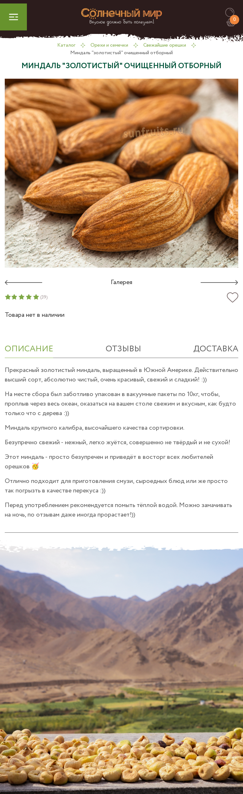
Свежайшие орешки (164, 45)
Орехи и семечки (109, 45)
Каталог (66, 45)
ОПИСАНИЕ (29, 349)
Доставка (215, 349)
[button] (232, 13)
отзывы (123, 349)
